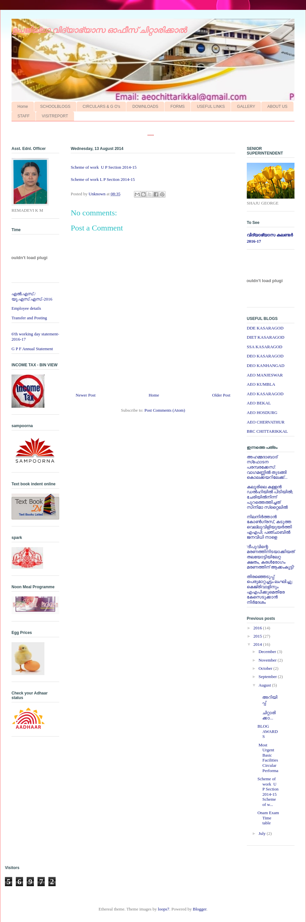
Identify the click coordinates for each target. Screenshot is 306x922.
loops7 (163, 909)
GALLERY (246, 106)
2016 (258, 627)
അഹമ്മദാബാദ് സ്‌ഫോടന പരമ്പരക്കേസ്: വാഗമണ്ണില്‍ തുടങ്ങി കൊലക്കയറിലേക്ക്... (267, 467)
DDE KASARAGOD (265, 328)
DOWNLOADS (145, 106)
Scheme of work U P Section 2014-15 (104, 167)
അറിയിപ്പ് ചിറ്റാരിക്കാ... (267, 705)
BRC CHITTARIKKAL (267, 431)
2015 (258, 636)
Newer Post (85, 395)
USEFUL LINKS (211, 106)
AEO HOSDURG (262, 412)
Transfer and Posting (29, 317)
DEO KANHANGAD (265, 365)
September (268, 676)
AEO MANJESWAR (265, 375)
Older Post (221, 395)
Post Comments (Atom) (164, 410)
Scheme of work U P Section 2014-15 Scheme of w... (267, 791)
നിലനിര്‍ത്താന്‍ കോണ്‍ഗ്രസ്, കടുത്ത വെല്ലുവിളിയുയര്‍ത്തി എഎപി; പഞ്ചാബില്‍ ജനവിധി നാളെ (269, 527)
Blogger (199, 909)
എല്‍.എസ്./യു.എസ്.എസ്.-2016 (32, 296)
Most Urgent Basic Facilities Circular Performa (268, 757)
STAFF (23, 116)
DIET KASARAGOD (265, 337)
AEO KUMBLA (261, 384)
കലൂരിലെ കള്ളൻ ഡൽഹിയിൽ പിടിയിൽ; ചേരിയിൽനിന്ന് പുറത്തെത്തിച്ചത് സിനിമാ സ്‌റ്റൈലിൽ (270, 497)
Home (22, 106)
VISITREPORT (55, 116)
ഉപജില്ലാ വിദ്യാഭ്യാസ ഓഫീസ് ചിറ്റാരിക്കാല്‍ (99, 30)
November (268, 660)
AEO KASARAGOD (265, 393)
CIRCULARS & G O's (101, 106)
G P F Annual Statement (32, 348)
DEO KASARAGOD (265, 355)
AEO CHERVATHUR (266, 422)
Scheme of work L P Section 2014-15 (104, 179)
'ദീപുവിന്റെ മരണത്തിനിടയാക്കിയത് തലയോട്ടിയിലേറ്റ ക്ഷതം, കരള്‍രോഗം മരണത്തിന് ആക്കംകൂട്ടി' (270, 557)
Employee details (26, 308)
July (263, 833)
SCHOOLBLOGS (55, 106)
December (268, 651)
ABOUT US (277, 106)
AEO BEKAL (259, 402)
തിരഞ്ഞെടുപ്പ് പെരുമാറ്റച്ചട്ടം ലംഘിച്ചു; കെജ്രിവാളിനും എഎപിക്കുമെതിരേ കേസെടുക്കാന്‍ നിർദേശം (270, 589)
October (266, 668)
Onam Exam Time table (268, 817)
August (265, 685)
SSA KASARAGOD (264, 346)
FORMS (177, 106)
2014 (258, 644)
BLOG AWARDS (267, 731)
